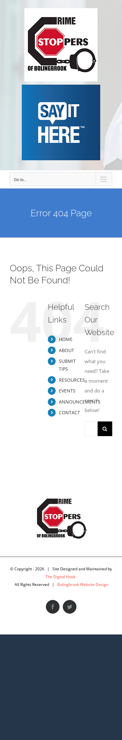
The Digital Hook (60, 576)
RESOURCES (72, 380)
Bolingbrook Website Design (82, 584)
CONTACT (69, 412)
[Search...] (91, 428)
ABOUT (66, 350)
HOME (66, 339)
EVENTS (67, 391)
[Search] (105, 428)
